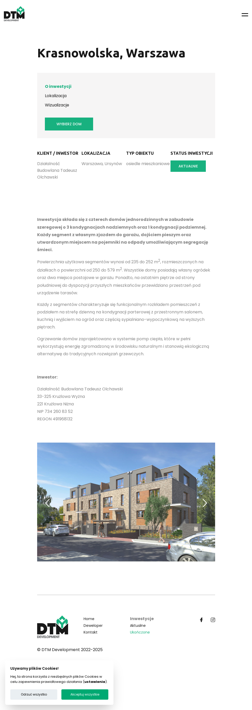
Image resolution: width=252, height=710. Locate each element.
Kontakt (90, 632)
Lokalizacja (56, 96)
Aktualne (138, 625)
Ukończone (140, 632)
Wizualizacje (57, 105)
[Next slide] (205, 503)
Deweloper (93, 625)
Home (89, 618)
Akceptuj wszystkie (84, 694)
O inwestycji (58, 86)
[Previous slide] (47, 503)
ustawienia (94, 681)
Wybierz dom (69, 124)
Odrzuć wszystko (34, 694)
